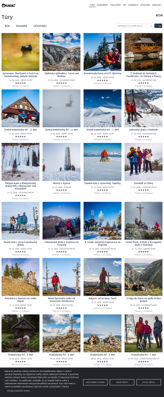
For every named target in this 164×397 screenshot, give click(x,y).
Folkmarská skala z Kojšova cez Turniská (61, 243)
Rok (7, 26)
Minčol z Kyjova (61, 183)
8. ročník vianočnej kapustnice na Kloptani (102, 243)
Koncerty (133, 5)
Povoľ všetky (149, 382)
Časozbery (102, 5)
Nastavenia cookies (95, 382)
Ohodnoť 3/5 (20, 83)
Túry (92, 5)
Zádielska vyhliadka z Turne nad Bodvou (61, 74)
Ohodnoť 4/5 (23, 83)
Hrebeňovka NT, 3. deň (61, 354)
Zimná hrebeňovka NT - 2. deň (61, 129)
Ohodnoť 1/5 (16, 83)
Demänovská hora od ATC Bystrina (102, 73)
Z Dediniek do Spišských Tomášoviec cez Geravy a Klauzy (143, 74)
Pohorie (21, 26)
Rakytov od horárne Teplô (102, 298)
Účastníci (145, 5)
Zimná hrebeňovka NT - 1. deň (102, 129)
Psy (124, 5)
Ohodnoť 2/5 (18, 83)
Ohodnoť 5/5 (25, 83)
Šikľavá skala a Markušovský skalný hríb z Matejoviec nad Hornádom (20, 186)
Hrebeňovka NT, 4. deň (20, 354)
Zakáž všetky (122, 382)
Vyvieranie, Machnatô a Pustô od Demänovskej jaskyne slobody (20, 74)
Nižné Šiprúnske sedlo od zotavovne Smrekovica (61, 299)
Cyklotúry (115, 5)
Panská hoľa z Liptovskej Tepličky (102, 183)
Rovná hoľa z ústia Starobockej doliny (20, 243)
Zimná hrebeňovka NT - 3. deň (20, 129)
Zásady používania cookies (18, 390)
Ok (160, 26)
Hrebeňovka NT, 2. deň (102, 354)
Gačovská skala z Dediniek (143, 129)
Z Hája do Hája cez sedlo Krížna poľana (143, 299)
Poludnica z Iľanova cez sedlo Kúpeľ (20, 299)
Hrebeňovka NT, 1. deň (143, 354)
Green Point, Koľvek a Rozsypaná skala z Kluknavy (143, 243)
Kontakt (156, 5)
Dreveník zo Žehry (143, 183)
